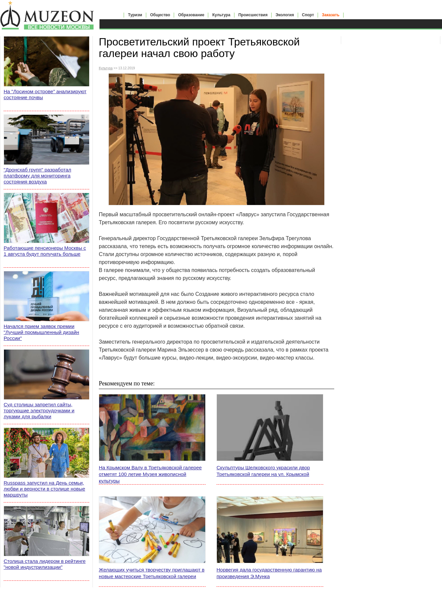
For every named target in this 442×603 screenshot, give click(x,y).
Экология (285, 15)
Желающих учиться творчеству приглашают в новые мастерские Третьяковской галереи (152, 573)
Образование (191, 15)
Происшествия (253, 15)
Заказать (331, 15)
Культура (221, 15)
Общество (160, 15)
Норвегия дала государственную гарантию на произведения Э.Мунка (269, 573)
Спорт (308, 15)
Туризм (135, 15)
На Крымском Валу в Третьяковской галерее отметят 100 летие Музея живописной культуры (150, 474)
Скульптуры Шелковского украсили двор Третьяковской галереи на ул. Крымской (263, 471)
